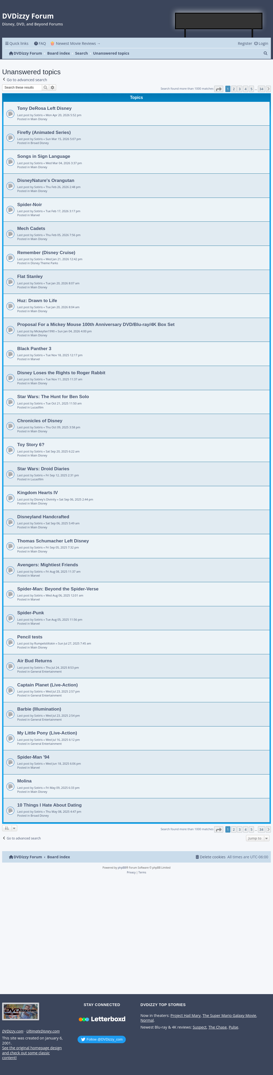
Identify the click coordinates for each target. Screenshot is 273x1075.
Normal (147, 1020)
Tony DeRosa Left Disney (44, 108)
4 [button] (246, 88)
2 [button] (234, 88)
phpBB (122, 867)
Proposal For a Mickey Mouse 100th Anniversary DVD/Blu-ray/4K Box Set (95, 324)
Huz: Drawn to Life (37, 300)
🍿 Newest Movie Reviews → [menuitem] (75, 43)
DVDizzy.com (12, 1031)
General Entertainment (46, 671)
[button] (218, 89)
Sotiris (38, 115)
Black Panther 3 (34, 348)
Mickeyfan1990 (44, 331)
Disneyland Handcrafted (43, 516)
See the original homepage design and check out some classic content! (32, 1053)
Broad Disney (40, 143)
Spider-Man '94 (33, 757)
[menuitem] (40, 43)
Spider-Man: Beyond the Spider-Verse (58, 588)
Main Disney (39, 119)
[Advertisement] (219, 21)
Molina (24, 781)
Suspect (200, 1027)
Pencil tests (29, 636)
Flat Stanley (30, 276)
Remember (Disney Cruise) (46, 252)
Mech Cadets (31, 228)
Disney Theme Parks (44, 263)
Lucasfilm (37, 407)
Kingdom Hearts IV (37, 492)
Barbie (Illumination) (39, 709)
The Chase (217, 1027)
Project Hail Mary (186, 1015)
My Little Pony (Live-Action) (47, 732)
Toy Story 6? (30, 444)
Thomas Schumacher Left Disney (53, 540)
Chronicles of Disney (39, 420)
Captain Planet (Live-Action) (47, 684)
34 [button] (261, 88)
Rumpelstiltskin (44, 643)
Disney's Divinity (45, 499)
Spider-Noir (29, 204)
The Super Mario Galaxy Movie (229, 1015)
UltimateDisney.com (43, 1031)
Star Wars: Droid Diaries (43, 468)
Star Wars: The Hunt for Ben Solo (53, 396)
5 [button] (251, 88)
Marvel (35, 215)
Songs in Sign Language (43, 156)
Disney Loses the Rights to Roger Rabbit (61, 372)
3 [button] (239, 88)
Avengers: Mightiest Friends (47, 564)
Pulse (233, 1027)
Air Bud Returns (34, 660)
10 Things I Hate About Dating (49, 805)
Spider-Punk (30, 612)
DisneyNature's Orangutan (45, 180)
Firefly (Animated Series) (44, 132)
